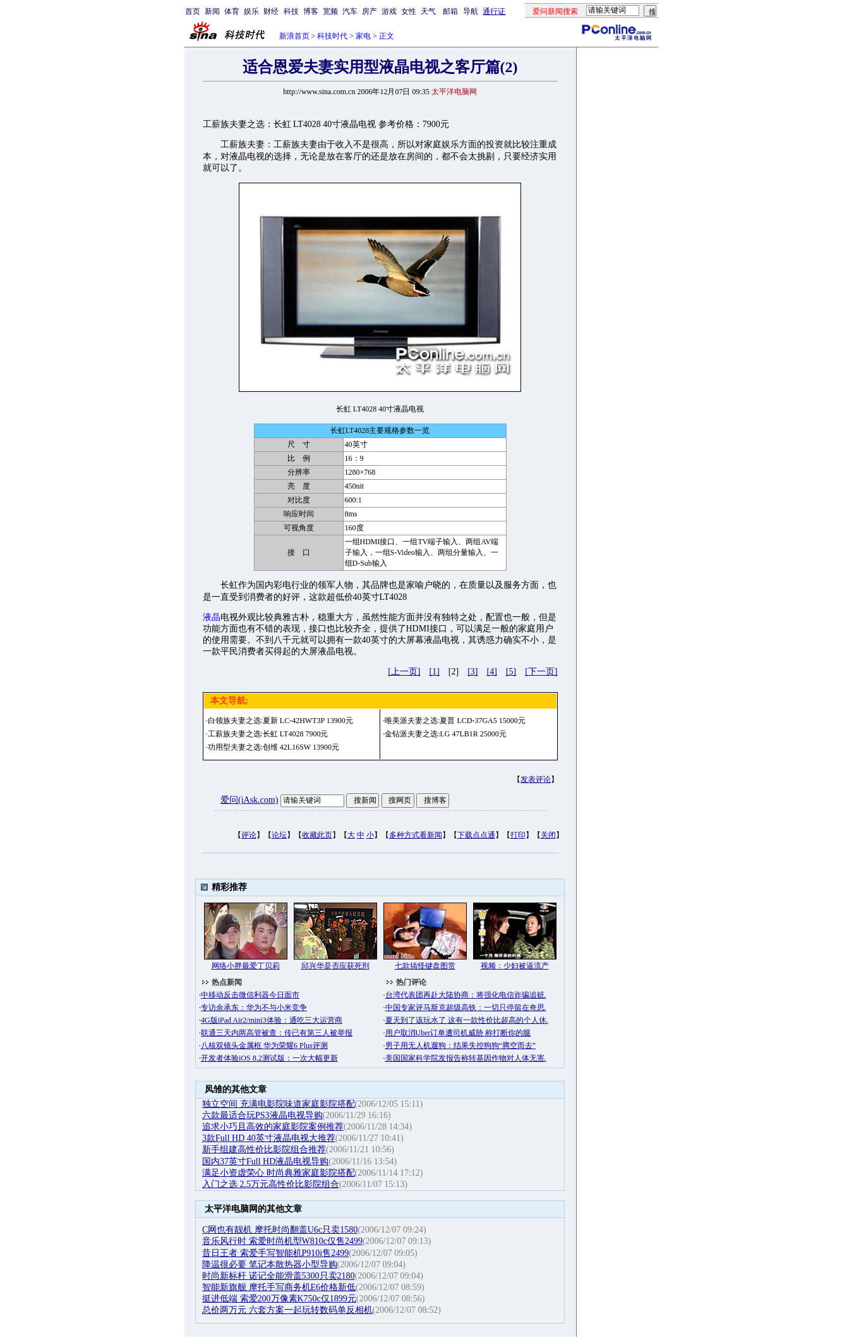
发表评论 (535, 779)
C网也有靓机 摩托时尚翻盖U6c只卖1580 (280, 1229)
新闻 (212, 11)
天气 (428, 11)
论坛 (279, 835)
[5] (511, 671)
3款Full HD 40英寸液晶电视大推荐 (268, 1138)
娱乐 (251, 11)
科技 (291, 11)
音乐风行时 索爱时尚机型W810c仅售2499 (282, 1241)
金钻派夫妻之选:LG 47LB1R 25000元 (446, 733)
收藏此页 (317, 835)
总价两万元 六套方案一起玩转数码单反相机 (287, 1310)
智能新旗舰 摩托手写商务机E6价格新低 (279, 1287)
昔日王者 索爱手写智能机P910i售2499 (275, 1253)
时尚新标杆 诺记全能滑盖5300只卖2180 (278, 1276)
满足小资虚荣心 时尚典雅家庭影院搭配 (278, 1173)
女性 (408, 11)
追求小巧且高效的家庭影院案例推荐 (273, 1126)
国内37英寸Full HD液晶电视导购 (265, 1161)
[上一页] (404, 671)
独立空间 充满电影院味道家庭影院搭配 (278, 1104)
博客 (310, 11)
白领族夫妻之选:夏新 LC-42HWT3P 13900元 (280, 720)
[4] (492, 671)
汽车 (350, 11)
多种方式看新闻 (415, 835)
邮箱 (450, 11)
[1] (435, 671)
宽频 (330, 11)
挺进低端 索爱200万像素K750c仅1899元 (279, 1298)
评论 (248, 835)
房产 (369, 11)
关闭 (548, 835)
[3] (472, 671)
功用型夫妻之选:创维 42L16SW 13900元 (273, 747)
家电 (363, 36)
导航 (470, 11)
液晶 (211, 617)
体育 (231, 11)
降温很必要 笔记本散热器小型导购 (269, 1264)
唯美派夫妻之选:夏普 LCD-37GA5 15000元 (455, 720)
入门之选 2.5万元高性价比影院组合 (270, 1184)
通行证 (494, 11)
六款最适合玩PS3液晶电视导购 (262, 1115)
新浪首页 (294, 36)
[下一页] (541, 671)
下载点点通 (476, 835)
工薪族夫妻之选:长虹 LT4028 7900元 (268, 733)
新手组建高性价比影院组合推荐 (264, 1149)
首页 (192, 11)
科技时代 (332, 36)
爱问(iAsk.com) (249, 800)
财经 (271, 11)
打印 (518, 835)
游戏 (389, 11)
